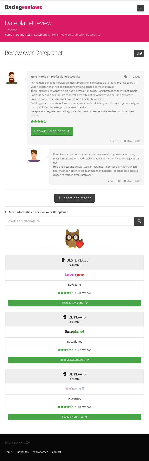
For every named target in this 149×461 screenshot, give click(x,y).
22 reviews (85, 350)
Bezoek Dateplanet (52, 131)
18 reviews (85, 407)
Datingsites (22, 452)
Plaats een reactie (75, 198)
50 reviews (85, 293)
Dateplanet (48, 52)
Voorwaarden (40, 452)
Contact (56, 452)
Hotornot (74, 398)
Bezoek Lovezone (75, 302)
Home (8, 452)
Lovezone (74, 284)
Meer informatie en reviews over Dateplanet (36, 212)
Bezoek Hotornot (74, 416)
